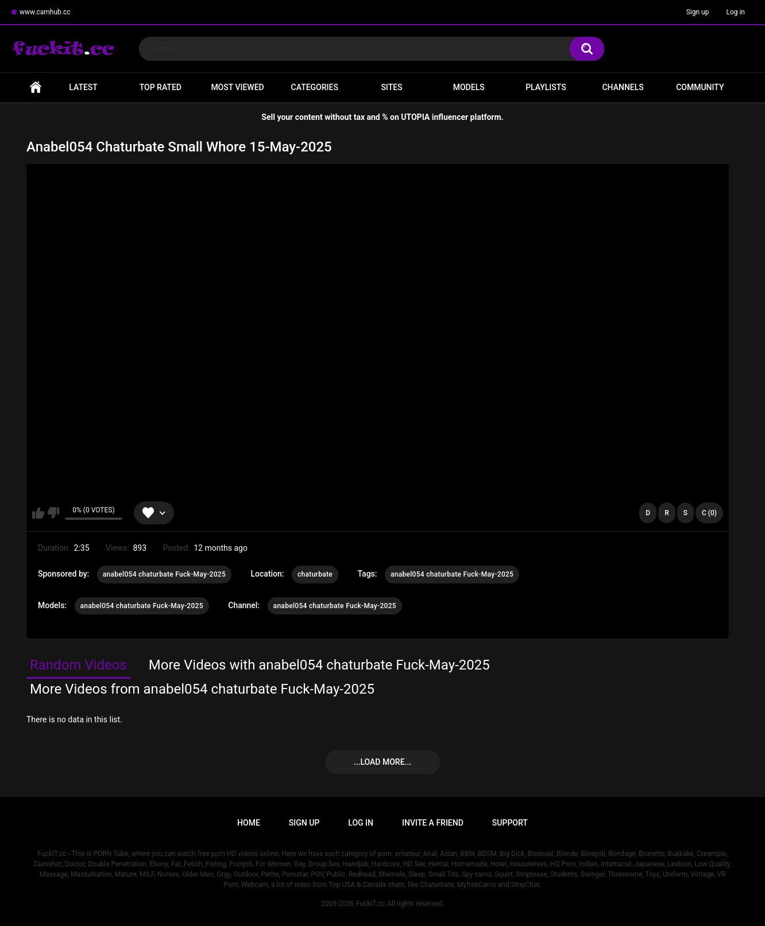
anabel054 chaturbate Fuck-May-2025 (164, 574)
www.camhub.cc (45, 12)
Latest (83, 87)
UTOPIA (415, 117)
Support (510, 822)
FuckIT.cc (370, 904)
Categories (314, 87)
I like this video (38, 513)
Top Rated (160, 87)
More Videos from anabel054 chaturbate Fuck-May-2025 (202, 689)
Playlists (546, 87)
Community (700, 87)
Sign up (697, 12)
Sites (391, 87)
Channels (622, 87)
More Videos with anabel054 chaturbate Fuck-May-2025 (319, 665)
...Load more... (382, 762)
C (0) (709, 513)
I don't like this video (53, 513)
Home (35, 87)
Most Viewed (237, 87)
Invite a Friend (432, 822)
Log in (735, 12)
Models (469, 87)
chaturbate (315, 574)
